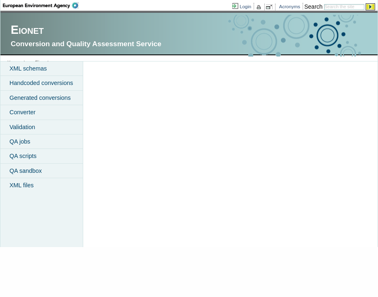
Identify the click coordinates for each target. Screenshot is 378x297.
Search (313, 6)
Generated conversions (40, 97)
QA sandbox (25, 170)
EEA (40, 5)
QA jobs (19, 141)
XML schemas (28, 68)
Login (245, 6)
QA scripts (23, 156)
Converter (22, 112)
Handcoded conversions (41, 83)
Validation (22, 127)
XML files (21, 185)
